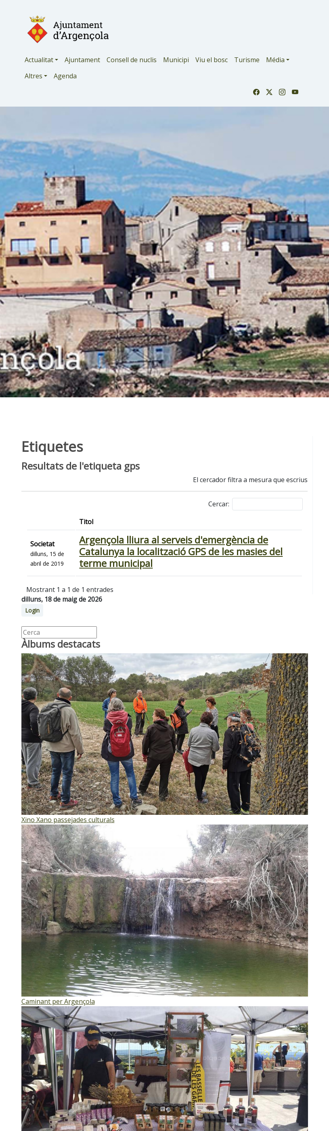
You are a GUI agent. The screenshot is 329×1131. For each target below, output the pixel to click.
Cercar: (255, 504)
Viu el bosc (211, 59)
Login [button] (32, 610)
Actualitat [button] (39, 59)
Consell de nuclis (132, 59)
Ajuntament (82, 59)
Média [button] (275, 59)
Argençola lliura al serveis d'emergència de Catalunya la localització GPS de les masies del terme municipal (181, 551)
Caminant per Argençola (58, 1001)
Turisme (247, 59)
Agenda (65, 75)
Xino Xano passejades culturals (68, 819)
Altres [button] (33, 75)
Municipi (176, 59)
